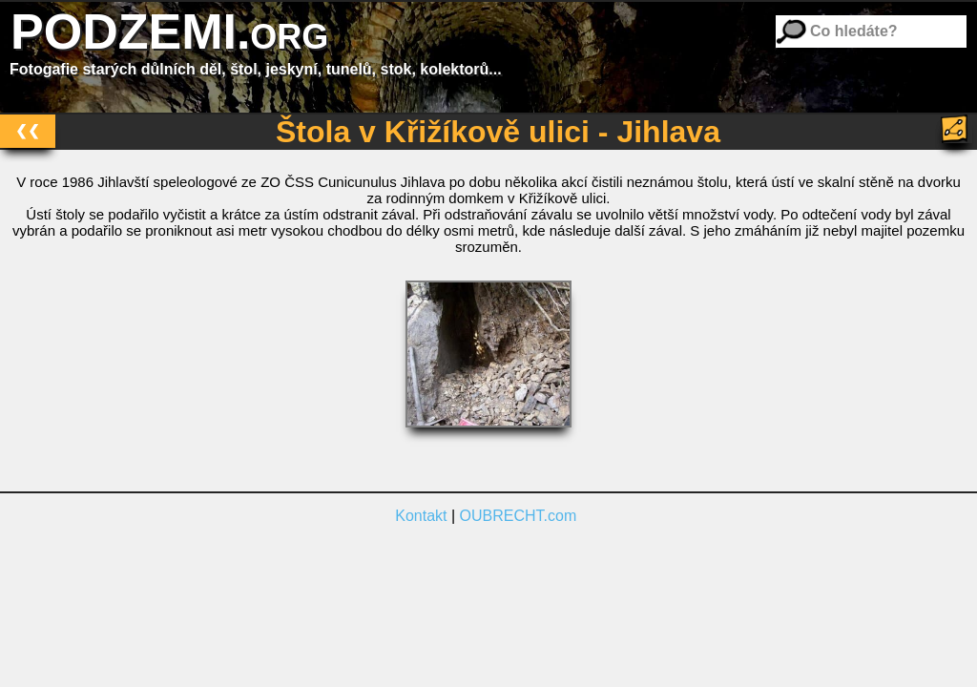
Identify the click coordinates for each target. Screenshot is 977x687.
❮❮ (27, 130)
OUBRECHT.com (518, 516)
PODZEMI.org (169, 31)
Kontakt (421, 516)
